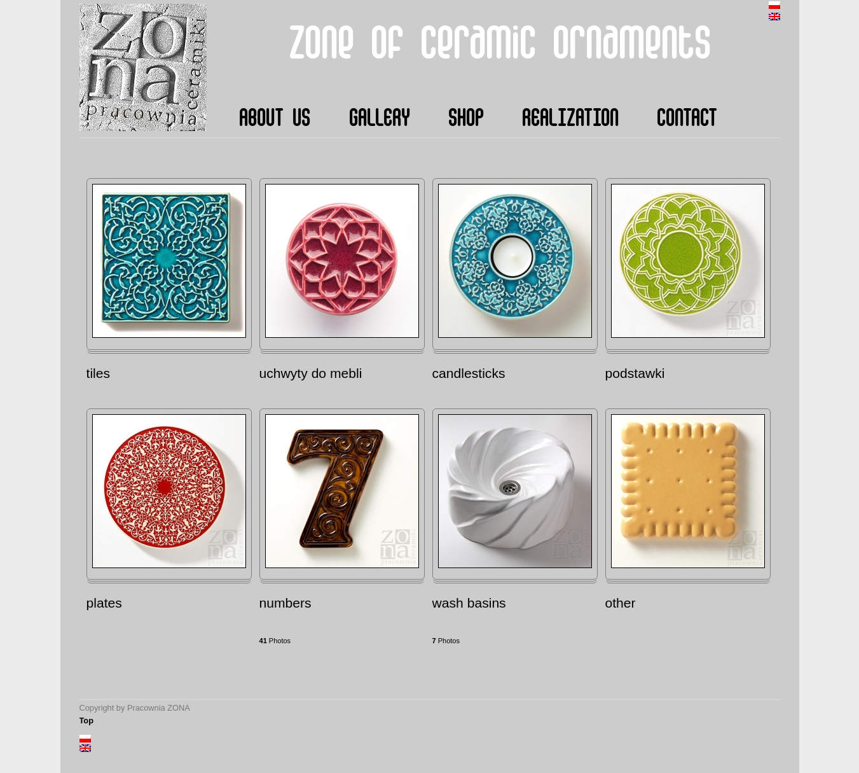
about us (274, 118)
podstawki (635, 373)
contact (687, 118)
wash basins (469, 602)
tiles (98, 373)
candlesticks (468, 373)
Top (86, 720)
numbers (285, 602)
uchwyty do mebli (310, 373)
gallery (379, 118)
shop (466, 118)
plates (104, 602)
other (620, 602)
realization (570, 118)
